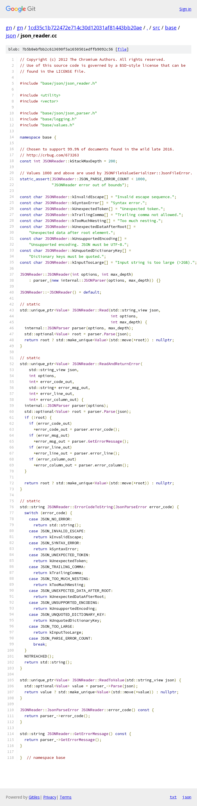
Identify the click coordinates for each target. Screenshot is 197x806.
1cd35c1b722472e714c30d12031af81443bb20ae (85, 27)
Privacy (49, 797)
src (156, 27)
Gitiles (34, 797)
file (122, 49)
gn (9, 27)
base (171, 27)
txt (173, 796)
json (11, 35)
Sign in (185, 9)
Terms (66, 797)
